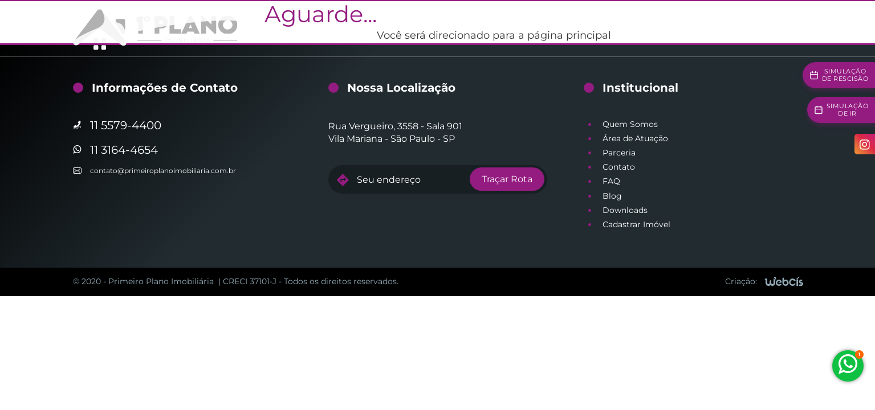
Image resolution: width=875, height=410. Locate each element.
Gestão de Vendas (491, 28)
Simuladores (666, 28)
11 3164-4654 (124, 150)
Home (334, 28)
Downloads (625, 210)
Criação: (741, 281)
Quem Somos (630, 124)
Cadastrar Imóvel (636, 224)
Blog (612, 196)
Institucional (733, 28)
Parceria (619, 152)
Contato (619, 167)
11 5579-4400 (125, 125)
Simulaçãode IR (848, 109)
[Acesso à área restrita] (790, 29)
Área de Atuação (635, 138)
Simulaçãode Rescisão (845, 75)
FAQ (611, 181)
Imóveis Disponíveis (584, 28)
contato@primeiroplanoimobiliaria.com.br (163, 170)
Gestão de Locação (401, 28)
